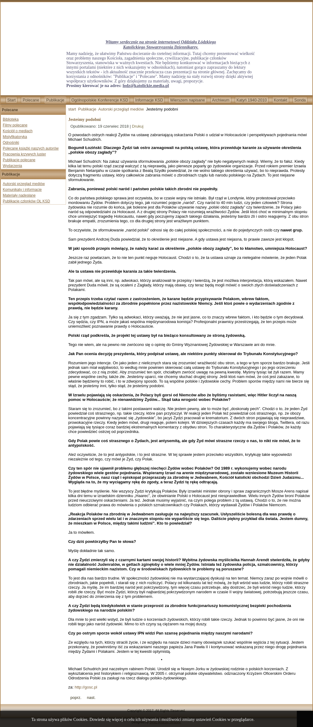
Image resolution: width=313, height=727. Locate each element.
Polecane (31, 100)
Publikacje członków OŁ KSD (26, 201)
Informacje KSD (149, 100)
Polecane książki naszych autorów (31, 148)
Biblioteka (11, 119)
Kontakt (280, 100)
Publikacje (55, 100)
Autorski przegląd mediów (24, 184)
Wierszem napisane (187, 100)
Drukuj (138, 126)
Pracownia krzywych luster (24, 154)
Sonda (300, 100)
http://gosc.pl (86, 687)
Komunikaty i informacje (22, 189)
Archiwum (221, 100)
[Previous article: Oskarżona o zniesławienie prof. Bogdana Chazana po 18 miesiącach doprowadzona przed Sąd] (75, 697)
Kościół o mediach (17, 131)
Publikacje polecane (19, 160)
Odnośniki (11, 142)
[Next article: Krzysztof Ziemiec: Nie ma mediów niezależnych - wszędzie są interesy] (91, 697)
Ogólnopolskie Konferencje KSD (100, 100)
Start (11, 100)
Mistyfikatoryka (15, 137)
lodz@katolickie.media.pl (146, 85)
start (72, 109)
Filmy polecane (15, 125)
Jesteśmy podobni (84, 119)
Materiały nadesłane (19, 195)
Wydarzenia (12, 166)
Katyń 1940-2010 (252, 100)
